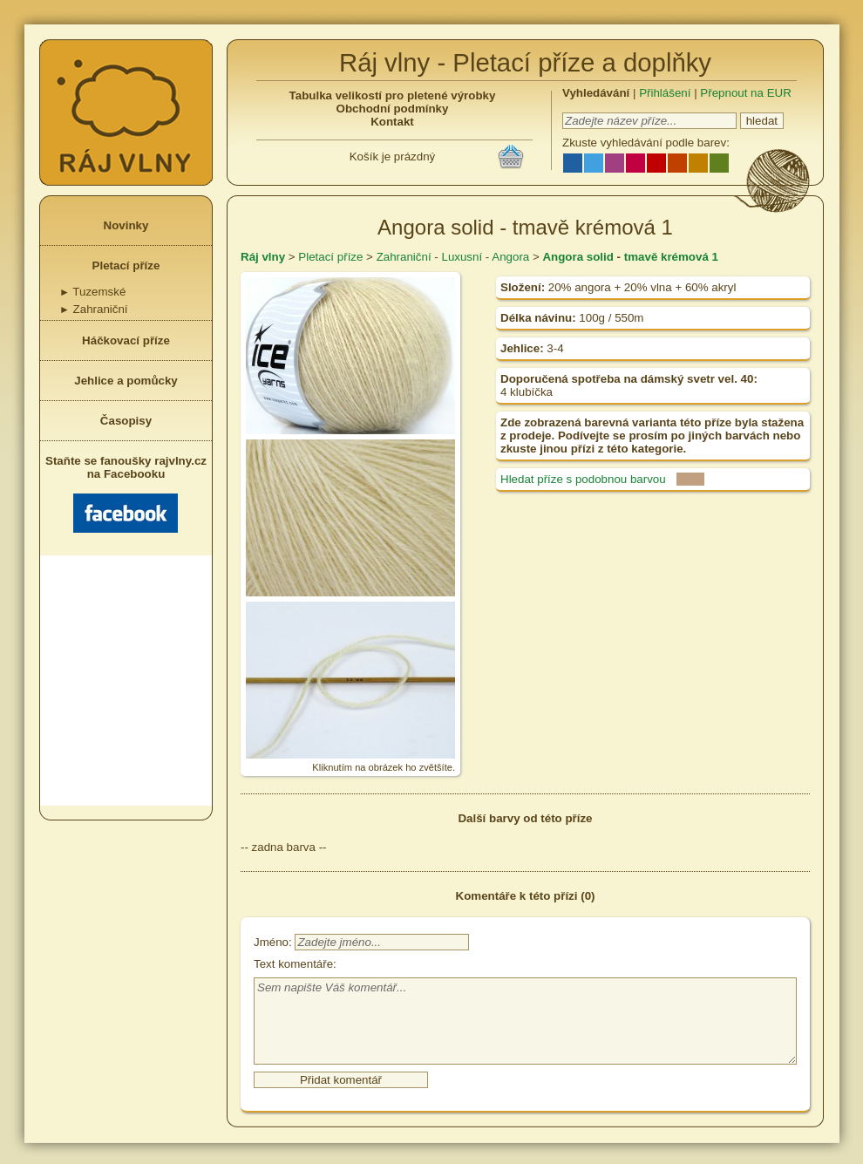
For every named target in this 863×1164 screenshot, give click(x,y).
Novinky (126, 225)
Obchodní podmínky (392, 108)
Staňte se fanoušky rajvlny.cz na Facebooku (126, 493)
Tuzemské (92, 291)
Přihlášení (664, 92)
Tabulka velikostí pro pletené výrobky (392, 95)
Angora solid (577, 256)
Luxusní (461, 256)
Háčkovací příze (126, 340)
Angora (510, 256)
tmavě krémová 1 (671, 256)
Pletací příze (126, 265)
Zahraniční (93, 309)
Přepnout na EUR (745, 92)
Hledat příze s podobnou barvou (583, 479)
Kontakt (392, 121)
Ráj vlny (263, 256)
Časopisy (126, 420)
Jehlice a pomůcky (126, 380)
